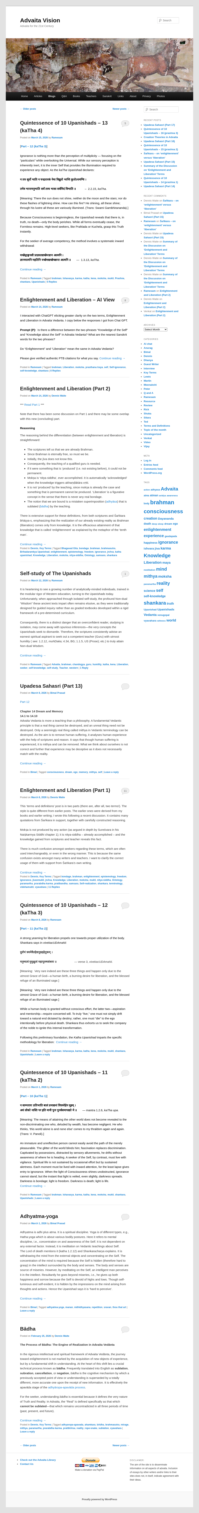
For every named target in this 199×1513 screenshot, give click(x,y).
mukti (110, 278)
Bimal (34, 772)
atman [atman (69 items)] (154, 495)
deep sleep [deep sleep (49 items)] (157, 524)
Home (24, 96)
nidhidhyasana (82, 1307)
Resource (149, 401)
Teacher (63, 668)
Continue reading (33, 269)
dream (68, 772)
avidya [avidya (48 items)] (162, 495)
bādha (44, 506)
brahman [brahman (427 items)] (162, 502)
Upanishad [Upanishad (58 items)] (150, 609)
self (106, 367)
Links (121, 96)
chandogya (78, 664)
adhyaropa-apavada (72, 1424)
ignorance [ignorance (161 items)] (168, 542)
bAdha (100, 1424)
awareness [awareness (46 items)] (172, 495)
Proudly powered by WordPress (99, 1499)
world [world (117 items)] (171, 620)
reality (80, 1428)
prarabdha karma (43, 883)
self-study (52, 668)
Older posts (28, 109)
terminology (116, 883)
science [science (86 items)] (149, 590)
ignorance (100, 551)
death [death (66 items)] (147, 523)
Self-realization (88, 883)
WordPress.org (153, 472)
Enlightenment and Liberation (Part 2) (65, 388)
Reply (84, 668)
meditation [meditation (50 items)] (149, 570)
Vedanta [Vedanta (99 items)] (150, 615)
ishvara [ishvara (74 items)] (149, 548)
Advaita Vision (40, 20)
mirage (124, 1424)
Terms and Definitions (157, 425)
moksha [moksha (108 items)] (164, 576)
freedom (88, 551)
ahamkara (90, 1424)
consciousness (55, 772)
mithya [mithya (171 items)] (151, 576)
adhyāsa (111, 501)
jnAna (110, 551)
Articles (38, 96)
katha (86, 278)
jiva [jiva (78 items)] (157, 548)
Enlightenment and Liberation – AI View (67, 300)
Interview (149, 368)
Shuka (147, 413)
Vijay (147, 446)
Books (76, 96)
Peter (147, 388)
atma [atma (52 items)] (146, 495)
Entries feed (151, 464)
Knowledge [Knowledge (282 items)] (157, 555)
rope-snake (91, 1428)
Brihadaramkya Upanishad (34, 551)
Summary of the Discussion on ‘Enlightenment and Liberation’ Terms (160, 169)
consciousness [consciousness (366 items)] (163, 511)
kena (93, 278)
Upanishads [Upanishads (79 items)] (165, 609)
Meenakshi (150, 384)
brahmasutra (108, 548)
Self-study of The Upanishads (55, 573)
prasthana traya (94, 367)
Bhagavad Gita (69, 548)
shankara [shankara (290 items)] (155, 603)
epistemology (75, 551)
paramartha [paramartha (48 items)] (150, 584)
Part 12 (24, 701)
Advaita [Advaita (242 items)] (169, 488)
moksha (101, 278)
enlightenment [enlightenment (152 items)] (157, 529)
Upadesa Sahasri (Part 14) (159, 186)
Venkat (148, 438)
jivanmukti (38, 880)
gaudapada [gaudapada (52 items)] (171, 536)
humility (97, 664)
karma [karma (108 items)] (166, 548)
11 (125, 790)
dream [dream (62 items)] (168, 523)
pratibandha (61, 883)
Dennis (34, 548)
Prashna (119, 278)
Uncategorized (152, 434)
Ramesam (57, 137)
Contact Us (26, 1464)
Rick (146, 409)
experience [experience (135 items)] (154, 536)
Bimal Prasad (57, 693)
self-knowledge (28, 370)
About (133, 96)
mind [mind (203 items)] (161, 569)
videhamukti (27, 887)
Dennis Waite (58, 395)
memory (83, 772)
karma (78, 278)
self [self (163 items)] (159, 590)
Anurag (148, 347)
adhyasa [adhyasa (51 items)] (155, 489)
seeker (23, 668)
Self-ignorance (117, 367)
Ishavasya (68, 278)
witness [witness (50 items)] (161, 620)
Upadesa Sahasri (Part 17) (159, 124)
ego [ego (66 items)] (175, 523)
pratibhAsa (69, 1428)
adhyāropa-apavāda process (66, 1387)
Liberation (68, 367)
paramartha (26, 883)
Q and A (148, 392)
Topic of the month (155, 429)
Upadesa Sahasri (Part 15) (159, 161)
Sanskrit (107, 96)
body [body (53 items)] (146, 503)
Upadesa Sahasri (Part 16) (159, 141)
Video (147, 442)
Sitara (147, 417)
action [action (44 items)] (147, 490)
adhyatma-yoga (55, 1307)
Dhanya (148, 360)
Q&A (64, 96)
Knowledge (39, 555)
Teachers (91, 96)
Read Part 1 (32, 404)
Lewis (147, 376)
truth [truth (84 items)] (170, 603)
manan (69, 1307)
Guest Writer (151, 364)
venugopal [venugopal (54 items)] (163, 615)
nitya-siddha (76, 555)
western (73, 668)
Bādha (27, 1329)
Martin (147, 380)
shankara (25, 281)
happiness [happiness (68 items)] (151, 542)
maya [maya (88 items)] (166, 562)
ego (75, 772)
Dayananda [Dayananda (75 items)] (166, 518)
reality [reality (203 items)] (163, 583)
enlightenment (59, 551)
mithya (93, 772)
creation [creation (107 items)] (150, 518)
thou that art (119, 1307)
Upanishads (38, 281)
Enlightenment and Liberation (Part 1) (65, 790)
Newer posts (121, 109)
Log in (147, 460)
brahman (57, 278)
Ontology (90, 555)
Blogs (51, 96)
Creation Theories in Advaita (161, 137)
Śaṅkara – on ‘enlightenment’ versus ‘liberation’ (161, 204)
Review (148, 405)
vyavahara (40, 887)
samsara (101, 555)
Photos (161, 96)
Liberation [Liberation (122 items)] (153, 562)
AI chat (148, 343)
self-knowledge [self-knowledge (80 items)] (155, 596)
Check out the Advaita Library (38, 1459)
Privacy (146, 96)
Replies (52, 281)
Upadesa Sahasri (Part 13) (51, 686)
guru (88, 664)
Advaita (56, 664)
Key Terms (45, 548)
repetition (97, 1307)
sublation (104, 1428)
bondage (84, 548)
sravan (107, 1307)
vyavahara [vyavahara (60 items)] (150, 620)
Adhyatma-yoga (39, 1216)
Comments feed (153, 468)
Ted (146, 421)
